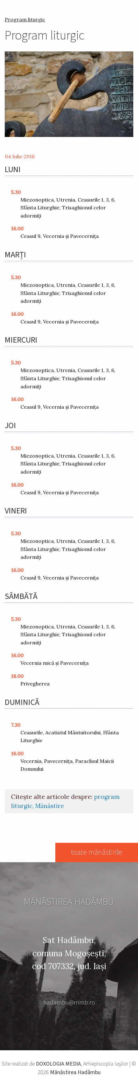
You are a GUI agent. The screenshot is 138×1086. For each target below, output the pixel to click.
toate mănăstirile (96, 852)
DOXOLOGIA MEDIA (58, 1064)
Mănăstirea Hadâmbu (75, 1072)
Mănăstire (49, 806)
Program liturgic (25, 19)
